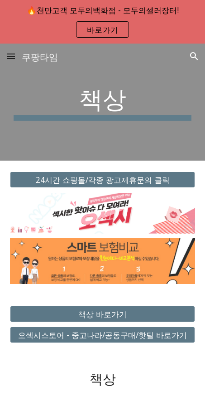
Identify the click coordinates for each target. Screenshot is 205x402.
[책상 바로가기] (102, 314)
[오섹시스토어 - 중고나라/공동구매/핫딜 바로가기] (102, 335)
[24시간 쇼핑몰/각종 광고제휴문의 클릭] (102, 180)
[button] (11, 56)
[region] (102, 22)
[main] (102, 102)
